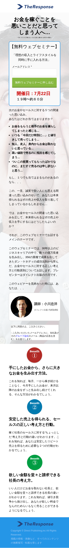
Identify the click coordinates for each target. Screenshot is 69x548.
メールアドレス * (22, 66)
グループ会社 (22, 336)
